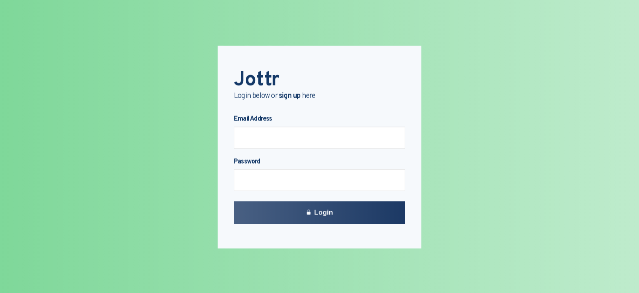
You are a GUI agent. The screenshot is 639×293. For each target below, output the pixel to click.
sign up (289, 96)
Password (247, 162)
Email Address (253, 120)
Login (319, 213)
